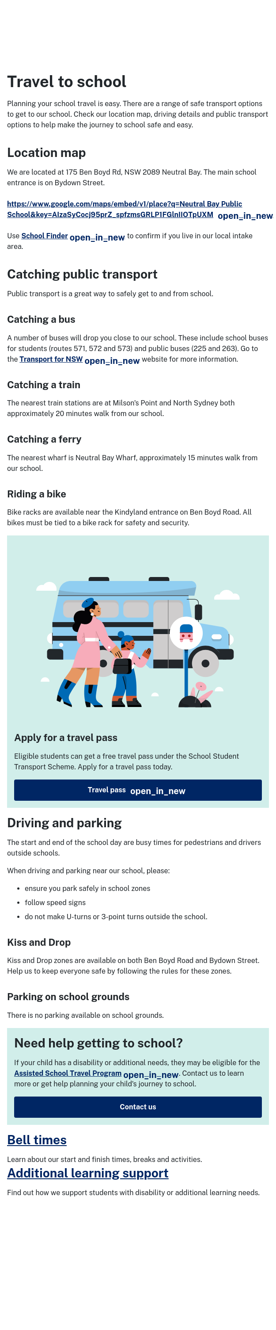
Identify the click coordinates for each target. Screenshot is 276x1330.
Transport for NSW (79, 359)
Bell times (37, 1139)
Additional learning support (88, 1173)
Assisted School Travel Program (96, 1073)
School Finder (73, 236)
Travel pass (137, 791)
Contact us (138, 1107)
